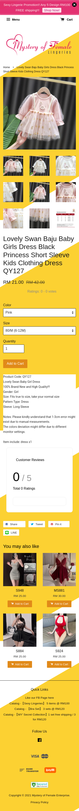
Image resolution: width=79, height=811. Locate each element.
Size (6, 323)
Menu (13, 19)
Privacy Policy (39, 802)
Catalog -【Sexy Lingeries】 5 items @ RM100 (39, 703)
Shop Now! (51, 10)
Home (6, 67)
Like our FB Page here (39, 697)
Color (7, 305)
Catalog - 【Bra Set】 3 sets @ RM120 (40, 708)
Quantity (9, 341)
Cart (66, 19)
